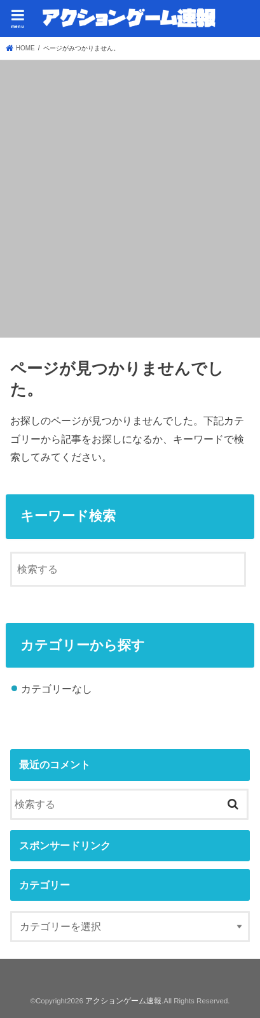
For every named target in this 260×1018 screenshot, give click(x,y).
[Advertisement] (130, 196)
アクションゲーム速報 (123, 1001)
